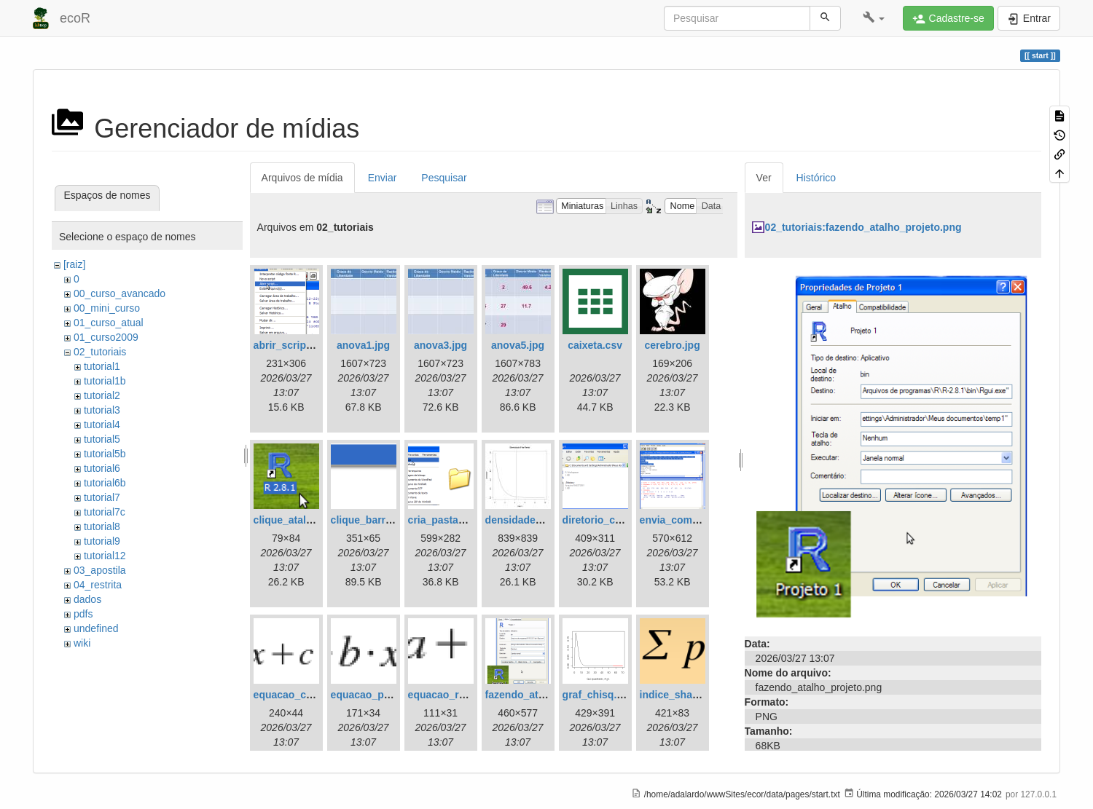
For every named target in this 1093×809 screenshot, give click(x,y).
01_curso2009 (106, 337)
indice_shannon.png (689, 695)
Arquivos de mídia (302, 177)
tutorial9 (102, 541)
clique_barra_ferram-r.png (394, 520)
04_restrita (98, 585)
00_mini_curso (107, 308)
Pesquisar (443, 177)
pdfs (83, 614)
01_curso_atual (109, 322)
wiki (82, 643)
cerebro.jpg (672, 345)
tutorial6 (102, 468)
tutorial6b (105, 483)
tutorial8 (102, 526)
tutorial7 (102, 497)
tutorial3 (102, 410)
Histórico (816, 177)
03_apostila (100, 570)
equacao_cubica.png (304, 695)
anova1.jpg (363, 345)
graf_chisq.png (599, 695)
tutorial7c (104, 512)
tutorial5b (105, 453)
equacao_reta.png (451, 695)
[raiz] (74, 264)
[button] (874, 18)
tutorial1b (105, 381)
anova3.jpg (440, 345)
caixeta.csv (595, 345)
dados (87, 599)
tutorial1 (102, 366)
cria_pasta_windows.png (468, 520)
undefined (96, 628)
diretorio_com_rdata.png (623, 520)
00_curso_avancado (119, 293)
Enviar (382, 177)
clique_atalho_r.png (301, 520)
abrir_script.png (293, 345)
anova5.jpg (517, 345)
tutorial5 (102, 439)
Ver (764, 177)
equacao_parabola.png (386, 695)
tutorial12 (105, 555)
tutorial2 (102, 395)
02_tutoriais (100, 352)
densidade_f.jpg (524, 520)
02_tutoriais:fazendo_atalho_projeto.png (863, 227)
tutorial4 (102, 424)
